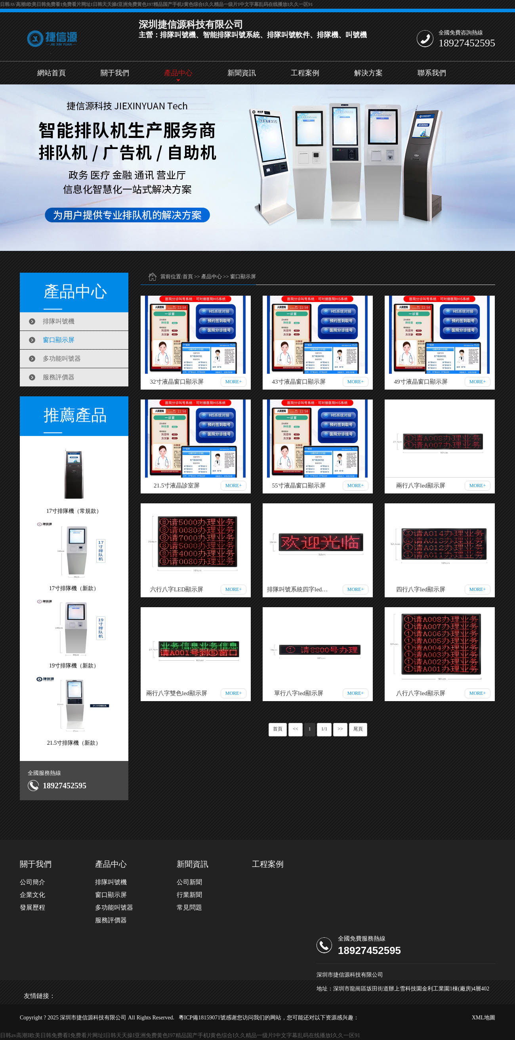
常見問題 (189, 907)
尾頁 (358, 729)
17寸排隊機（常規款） (74, 479)
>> (340, 729)
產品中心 (178, 73)
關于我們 (115, 73)
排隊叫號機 (58, 321)
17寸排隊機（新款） (74, 556)
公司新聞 (189, 882)
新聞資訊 (241, 73)
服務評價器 (58, 377)
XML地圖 (483, 1018)
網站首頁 (51, 73)
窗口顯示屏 (58, 339)
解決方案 (368, 73)
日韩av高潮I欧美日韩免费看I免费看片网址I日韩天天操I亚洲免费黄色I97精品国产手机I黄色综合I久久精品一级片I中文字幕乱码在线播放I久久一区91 (156, 4)
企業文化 (32, 894)
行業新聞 (189, 894)
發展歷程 (32, 907)
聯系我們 (432, 73)
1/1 (324, 729)
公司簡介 (32, 882)
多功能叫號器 (62, 358)
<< (295, 729)
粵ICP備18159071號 (202, 1018)
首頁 (188, 276)
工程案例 (305, 73)
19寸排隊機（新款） (74, 633)
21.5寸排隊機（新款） (74, 711)
